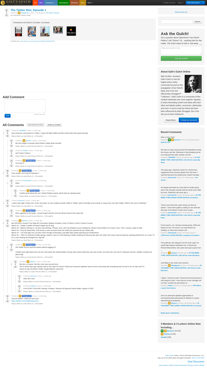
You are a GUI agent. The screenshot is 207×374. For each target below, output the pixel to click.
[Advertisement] (79, 66)
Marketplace (63, 3)
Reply (13, 136)
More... (91, 3)
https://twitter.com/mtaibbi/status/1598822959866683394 (37, 41)
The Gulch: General (52, 13)
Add (7, 116)
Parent (34, 146)
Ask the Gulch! (181, 58)
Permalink (39, 136)
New (41, 3)
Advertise (183, 365)
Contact (176, 365)
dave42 (164, 337)
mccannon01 (27, 180)
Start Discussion (193, 3)
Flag (28, 15)
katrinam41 (172, 177)
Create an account (189, 120)
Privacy (190, 365)
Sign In (180, 3)
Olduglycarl (175, 265)
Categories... (50, 3)
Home (161, 365)
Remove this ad (181, 12)
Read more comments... (170, 313)
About (166, 365)
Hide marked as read (35, 125)
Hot (35, 3)
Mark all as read (54, 125)
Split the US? (165, 142)
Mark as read (21, 136)
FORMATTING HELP (39, 114)
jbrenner (177, 140)
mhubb (25, 150)
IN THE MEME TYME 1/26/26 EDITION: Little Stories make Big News (180, 159)
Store (83, 3)
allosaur (174, 253)
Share (24, 15)
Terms (196, 365)
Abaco (170, 285)
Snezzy (167, 334)
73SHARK (171, 157)
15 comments (15, 15)
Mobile (202, 365)
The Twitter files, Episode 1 (28, 10)
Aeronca (22, 200)
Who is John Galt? (198, 358)
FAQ (171, 365)
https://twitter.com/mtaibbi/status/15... (25, 301)
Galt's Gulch (169, 355)
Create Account (169, 3)
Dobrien (33, 286)
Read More (171, 120)
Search (197, 21)
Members (74, 3)
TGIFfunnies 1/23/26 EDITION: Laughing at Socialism (180, 235)
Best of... (31, 136)
